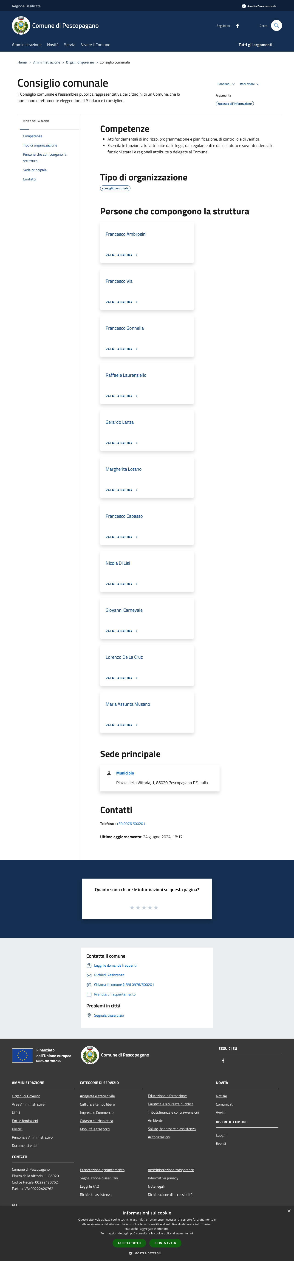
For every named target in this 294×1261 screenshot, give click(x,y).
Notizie (221, 1096)
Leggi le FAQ (89, 1186)
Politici (17, 1129)
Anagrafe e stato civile (97, 1096)
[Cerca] (276, 25)
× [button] (289, 1211)
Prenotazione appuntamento (102, 1170)
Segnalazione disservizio (99, 1178)
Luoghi (221, 1135)
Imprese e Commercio (96, 1112)
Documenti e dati (25, 1145)
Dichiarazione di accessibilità (170, 1194)
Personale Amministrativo (32, 1137)
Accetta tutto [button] (129, 1243)
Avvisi (220, 1112)
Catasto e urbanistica (96, 1120)
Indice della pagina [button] (36, 121)
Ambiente (155, 1120)
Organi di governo (80, 62)
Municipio (125, 773)
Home (22, 62)
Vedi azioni (250, 84)
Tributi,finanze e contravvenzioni (173, 1112)
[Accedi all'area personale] (259, 6)
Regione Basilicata (26, 6)
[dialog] (147, 1233)
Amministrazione (46, 62)
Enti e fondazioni (25, 1120)
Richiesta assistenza (96, 1194)
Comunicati (225, 1104)
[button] (147, 1253)
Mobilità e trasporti (95, 1129)
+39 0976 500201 (130, 823)
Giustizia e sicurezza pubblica (170, 1104)
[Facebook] (235, 25)
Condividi (227, 84)
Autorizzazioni (159, 1137)
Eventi (221, 1143)
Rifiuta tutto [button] (165, 1243)
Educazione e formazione (167, 1095)
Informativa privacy (163, 1178)
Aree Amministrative (28, 1104)
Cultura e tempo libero (97, 1104)
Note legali (156, 1186)
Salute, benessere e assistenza (172, 1128)
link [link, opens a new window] (191, 1233)
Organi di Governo (26, 1096)
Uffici (16, 1112)
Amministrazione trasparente (171, 1170)
